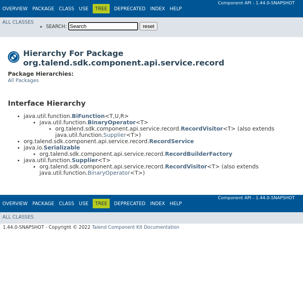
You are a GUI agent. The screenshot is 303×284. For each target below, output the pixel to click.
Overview (15, 8)
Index (157, 8)
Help (176, 8)
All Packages (23, 80)
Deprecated (130, 8)
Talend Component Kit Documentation (136, 227)
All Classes (18, 22)
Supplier (114, 135)
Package (43, 8)
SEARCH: (56, 26)
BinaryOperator (109, 173)
